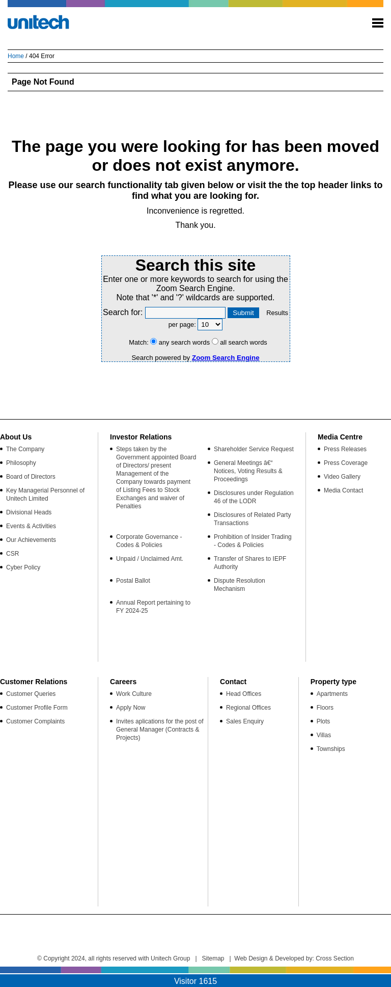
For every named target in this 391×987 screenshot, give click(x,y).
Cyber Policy (23, 567)
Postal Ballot (133, 580)
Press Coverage (346, 462)
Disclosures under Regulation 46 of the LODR (254, 497)
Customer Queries (30, 693)
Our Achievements (31, 539)
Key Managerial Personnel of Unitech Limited (45, 494)
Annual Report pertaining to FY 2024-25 (153, 606)
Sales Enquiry (245, 721)
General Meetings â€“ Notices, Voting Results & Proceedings (248, 471)
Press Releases (345, 449)
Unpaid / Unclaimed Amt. (149, 558)
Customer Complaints (35, 721)
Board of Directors (30, 476)
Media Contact (343, 490)
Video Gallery (342, 476)
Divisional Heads (28, 512)
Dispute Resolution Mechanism (239, 584)
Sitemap (213, 958)
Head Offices (243, 693)
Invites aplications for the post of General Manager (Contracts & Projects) (159, 729)
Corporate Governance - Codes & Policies (149, 541)
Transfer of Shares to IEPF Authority (250, 562)
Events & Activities (31, 526)
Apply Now (130, 707)
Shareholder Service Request (254, 449)
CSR (12, 553)
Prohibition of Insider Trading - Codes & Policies (253, 541)
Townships (331, 748)
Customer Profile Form (37, 707)
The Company (25, 449)
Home (16, 56)
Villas (324, 735)
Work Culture (134, 693)
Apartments (332, 693)
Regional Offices (248, 707)
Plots (323, 721)
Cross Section (335, 958)
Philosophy (21, 462)
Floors (325, 707)
